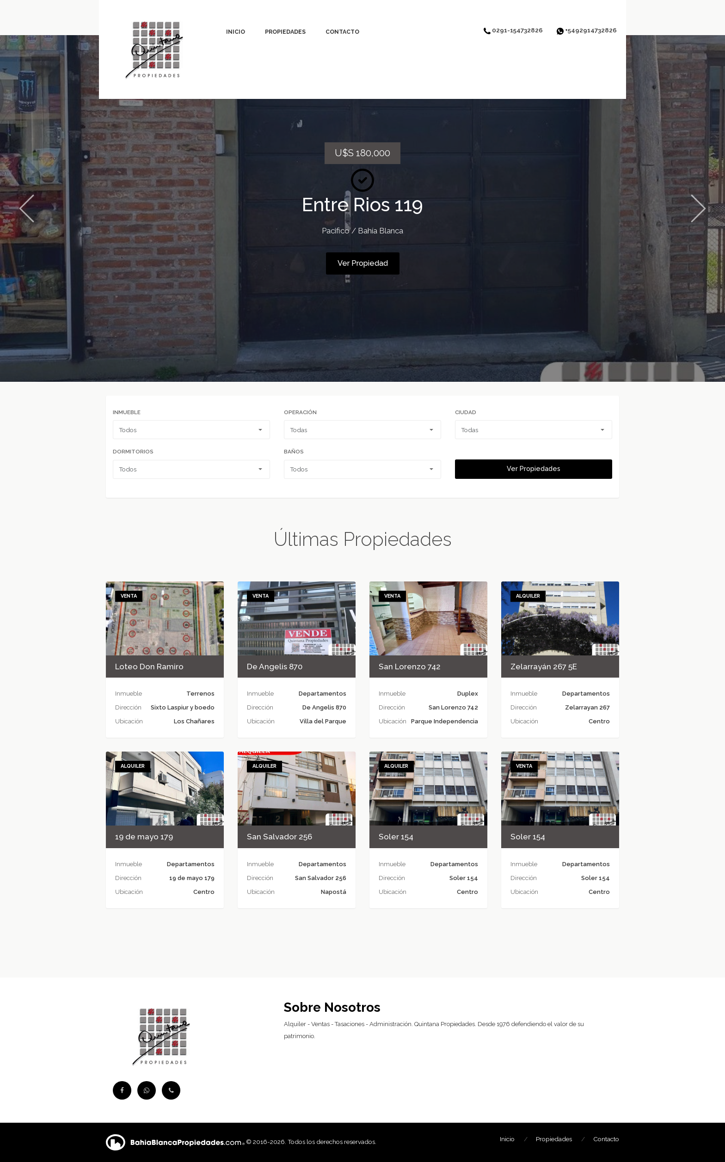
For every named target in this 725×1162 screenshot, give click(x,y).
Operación (300, 412)
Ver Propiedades (533, 468)
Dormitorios (133, 451)
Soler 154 (396, 836)
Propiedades (285, 31)
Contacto (342, 31)
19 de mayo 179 (144, 836)
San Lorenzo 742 (410, 666)
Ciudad (465, 412)
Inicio (235, 31)
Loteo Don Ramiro (149, 666)
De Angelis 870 (274, 666)
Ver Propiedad (363, 263)
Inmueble (127, 412)
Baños (294, 451)
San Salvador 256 (279, 836)
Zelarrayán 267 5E (543, 666)
